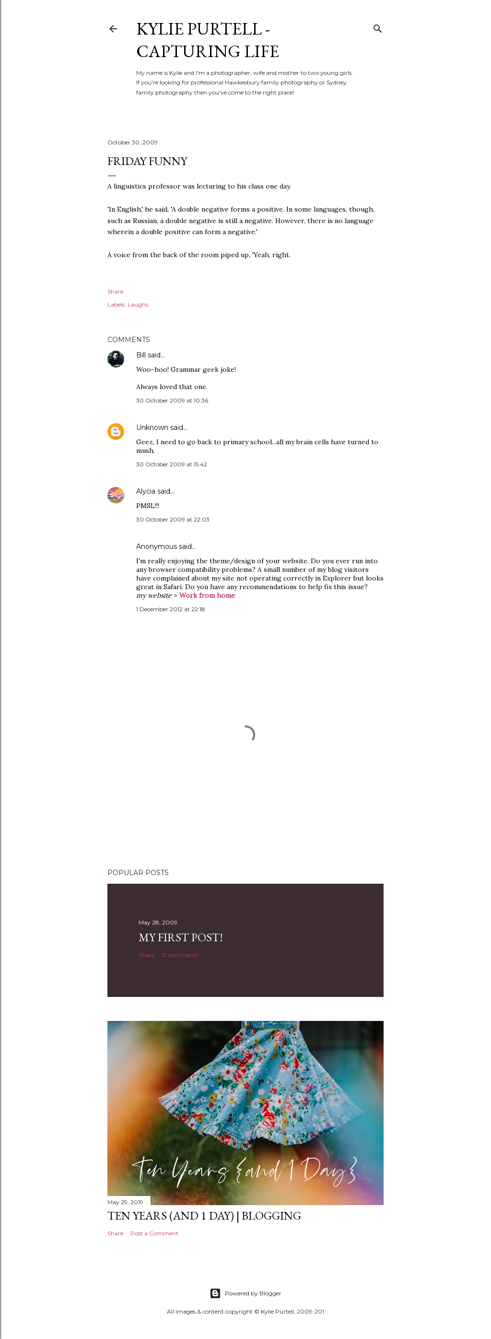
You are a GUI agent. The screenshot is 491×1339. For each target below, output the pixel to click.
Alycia (145, 491)
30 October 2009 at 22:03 (173, 519)
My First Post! (181, 937)
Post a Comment (154, 1233)
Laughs (138, 304)
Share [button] (115, 291)
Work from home (207, 595)
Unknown (152, 427)
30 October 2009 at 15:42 (171, 464)
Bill (141, 355)
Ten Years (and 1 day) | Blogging (204, 1215)
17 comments (180, 955)
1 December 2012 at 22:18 (170, 609)
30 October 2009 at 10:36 (172, 400)
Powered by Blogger (245, 1293)
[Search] (378, 26)
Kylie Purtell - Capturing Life (207, 39)
